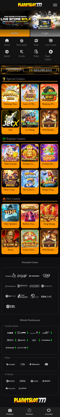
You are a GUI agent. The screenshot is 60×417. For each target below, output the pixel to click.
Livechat (48, 411)
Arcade (21, 54)
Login (45, 33)
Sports (7, 54)
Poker (36, 54)
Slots (36, 42)
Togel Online (49, 55)
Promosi (9, 411)
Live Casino (50, 42)
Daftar (15, 33)
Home (7, 42)
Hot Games (21, 42)
